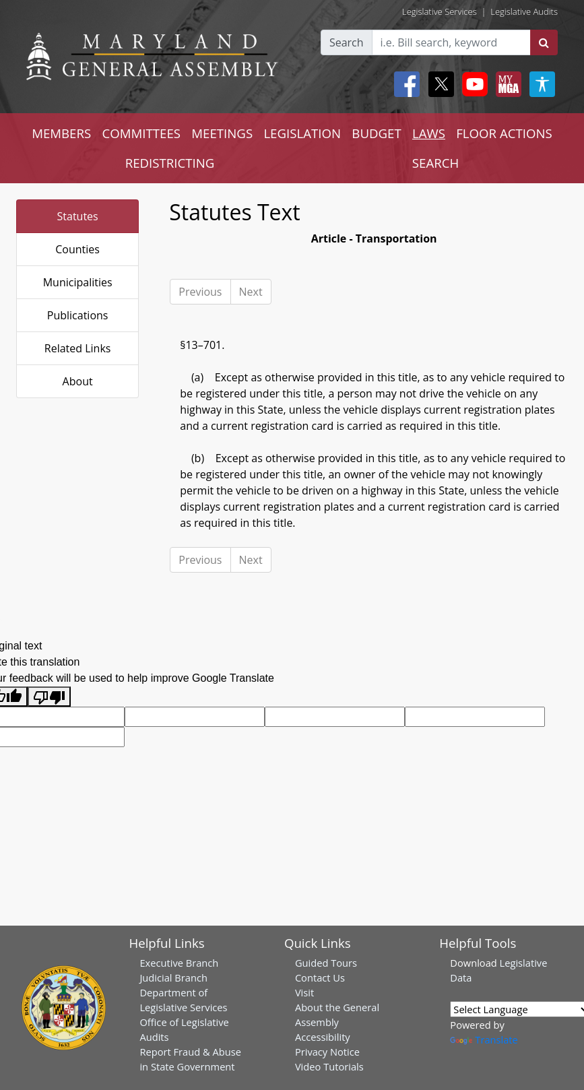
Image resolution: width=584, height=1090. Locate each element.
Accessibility (322, 1037)
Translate (483, 1039)
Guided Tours (326, 962)
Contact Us (320, 977)
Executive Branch (178, 962)
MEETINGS (222, 133)
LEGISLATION (302, 133)
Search (346, 42)
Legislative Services (439, 11)
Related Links (77, 348)
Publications (77, 315)
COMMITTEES (141, 133)
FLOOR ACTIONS (504, 133)
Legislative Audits (524, 11)
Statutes (77, 216)
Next (251, 291)
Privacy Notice (327, 1051)
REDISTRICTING (170, 162)
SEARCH (435, 162)
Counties (77, 249)
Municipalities (77, 282)
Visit (304, 992)
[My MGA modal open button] (505, 84)
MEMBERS (61, 133)
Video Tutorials (329, 1066)
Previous (200, 291)
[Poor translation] (49, 696)
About (78, 381)
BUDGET (376, 133)
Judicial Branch (173, 977)
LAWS (428, 133)
